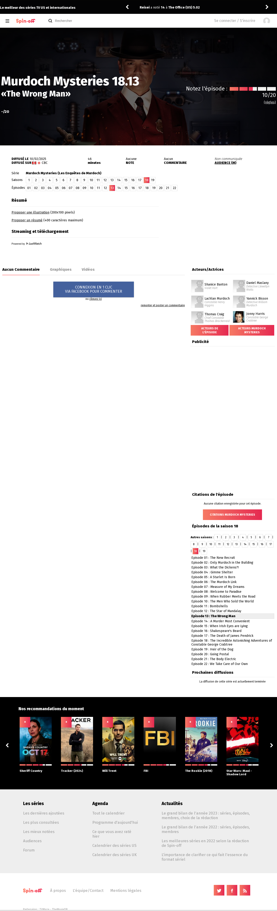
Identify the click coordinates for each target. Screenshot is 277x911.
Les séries (33, 803)
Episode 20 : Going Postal (210, 654)
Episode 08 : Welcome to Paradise (216, 592)
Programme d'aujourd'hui (115, 822)
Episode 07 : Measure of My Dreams (217, 587)
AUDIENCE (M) (225, 163)
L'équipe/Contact (88, 890)
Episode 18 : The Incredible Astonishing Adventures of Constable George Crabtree (231, 642)
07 (70, 188)
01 (29, 188)
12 (105, 180)
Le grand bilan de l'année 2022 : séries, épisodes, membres (206, 829)
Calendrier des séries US (114, 845)
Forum (29, 850)
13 (112, 180)
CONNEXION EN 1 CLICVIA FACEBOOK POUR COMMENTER (93, 289)
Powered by (27, 243)
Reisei (145, 7)
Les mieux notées (38, 831)
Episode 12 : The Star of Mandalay (216, 611)
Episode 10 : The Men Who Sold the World (222, 601)
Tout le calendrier (108, 813)
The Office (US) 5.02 (184, 7)
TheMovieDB (60, 909)
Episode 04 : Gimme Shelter (212, 572)
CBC (45, 163)
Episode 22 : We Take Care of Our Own (219, 664)
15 (125, 180)
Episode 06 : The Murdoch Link (214, 582)
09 (84, 188)
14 (119, 180)
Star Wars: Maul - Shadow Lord (242, 770)
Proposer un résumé (27, 220)
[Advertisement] (223, 224)
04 (50, 188)
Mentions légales (125, 890)
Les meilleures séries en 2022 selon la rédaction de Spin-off (205, 843)
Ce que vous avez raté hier (111, 834)
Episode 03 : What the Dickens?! (215, 567)
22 (174, 188)
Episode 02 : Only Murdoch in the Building (222, 563)
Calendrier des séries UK (114, 854)
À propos (58, 890)
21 (167, 188)
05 (57, 188)
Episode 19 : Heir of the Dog (212, 649)
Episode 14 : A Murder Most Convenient (220, 621)
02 (36, 188)
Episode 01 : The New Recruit (213, 558)
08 (77, 188)
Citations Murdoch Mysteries (232, 514)
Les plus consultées (41, 822)
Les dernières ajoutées (43, 813)
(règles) (270, 102)
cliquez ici (95, 299)
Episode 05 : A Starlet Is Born (213, 577)
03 (43, 188)
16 (133, 180)
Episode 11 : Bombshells (209, 606)
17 (140, 180)
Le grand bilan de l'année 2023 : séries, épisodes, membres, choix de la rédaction (206, 815)
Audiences (32, 841)
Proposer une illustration (30, 212)
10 (91, 180)
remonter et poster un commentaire (163, 305)
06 (64, 188)
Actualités (172, 803)
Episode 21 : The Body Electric (213, 659)
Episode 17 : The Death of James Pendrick (222, 636)
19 (152, 180)
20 (161, 188)
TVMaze (44, 909)
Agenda (100, 803)
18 (147, 188)
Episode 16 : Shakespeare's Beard (216, 631)
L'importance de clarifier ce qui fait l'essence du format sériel (205, 857)
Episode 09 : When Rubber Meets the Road (223, 596)
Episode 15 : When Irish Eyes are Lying (219, 626)
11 (98, 180)
